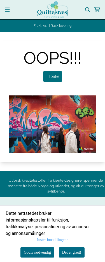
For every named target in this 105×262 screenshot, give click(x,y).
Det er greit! (71, 252)
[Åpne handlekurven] (97, 10)
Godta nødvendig (37, 252)
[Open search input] (87, 9)
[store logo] (52, 9)
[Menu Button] (7, 10)
